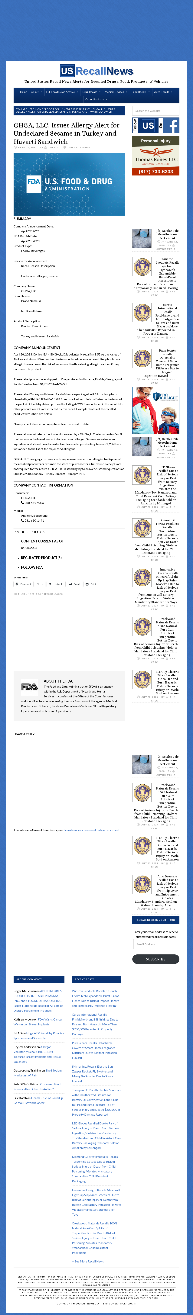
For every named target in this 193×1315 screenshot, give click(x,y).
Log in (132, 1303)
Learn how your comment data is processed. (92, 830)
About (35, 91)
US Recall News (96, 71)
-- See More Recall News (88, 1261)
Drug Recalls (90, 91)
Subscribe (156, 959)
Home (23, 91)
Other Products (94, 99)
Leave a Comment (79, 147)
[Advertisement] (103, 30)
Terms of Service (113, 1303)
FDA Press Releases (49, 594)
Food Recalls (139, 91)
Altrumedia (90, 1303)
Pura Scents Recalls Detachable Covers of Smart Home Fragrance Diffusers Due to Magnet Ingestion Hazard (161, 363)
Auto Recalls (161, 91)
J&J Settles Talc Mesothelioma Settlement (167, 234)
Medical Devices (114, 91)
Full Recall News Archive (60, 91)
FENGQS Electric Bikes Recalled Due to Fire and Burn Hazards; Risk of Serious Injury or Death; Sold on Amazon (167, 682)
